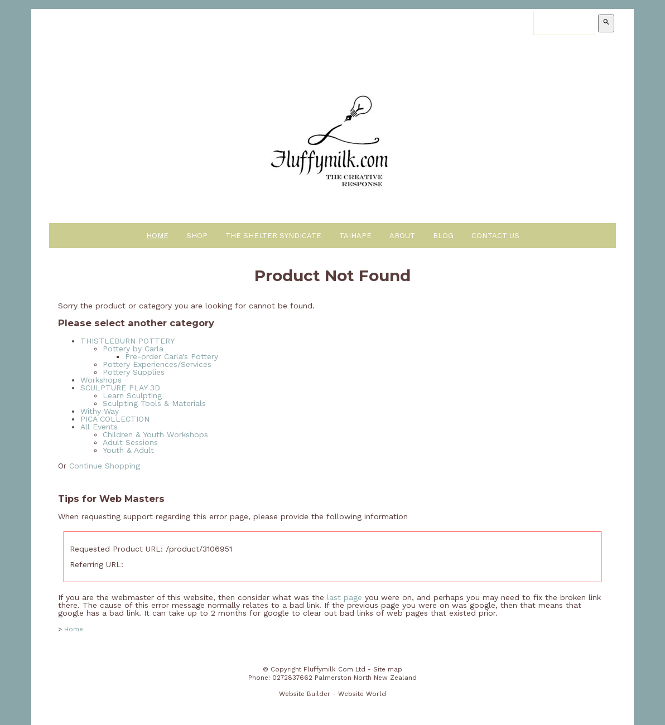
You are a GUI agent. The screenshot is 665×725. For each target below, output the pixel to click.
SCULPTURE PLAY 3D (120, 387)
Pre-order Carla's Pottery (171, 356)
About (402, 235)
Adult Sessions (130, 442)
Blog (443, 235)
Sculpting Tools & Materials (154, 403)
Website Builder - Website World (332, 694)
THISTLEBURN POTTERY (127, 340)
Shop (197, 235)
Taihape (355, 235)
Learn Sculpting (132, 395)
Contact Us (495, 235)
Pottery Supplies (134, 372)
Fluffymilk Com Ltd (334, 669)
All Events (99, 426)
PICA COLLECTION (115, 418)
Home (157, 235)
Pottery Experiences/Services (157, 364)
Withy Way (99, 411)
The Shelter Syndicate (273, 235)
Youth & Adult (128, 450)
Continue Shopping (104, 465)
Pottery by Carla (133, 348)
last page (344, 597)
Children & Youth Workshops (155, 434)
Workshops (101, 379)
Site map (387, 669)
